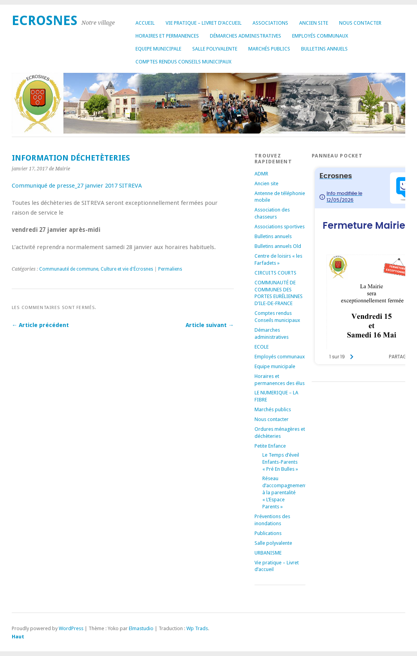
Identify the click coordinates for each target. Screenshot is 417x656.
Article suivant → (210, 325)
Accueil (145, 23)
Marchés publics (269, 49)
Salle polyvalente (214, 49)
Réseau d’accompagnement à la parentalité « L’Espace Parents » (284, 492)
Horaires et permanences (167, 36)
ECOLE (262, 347)
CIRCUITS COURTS (275, 273)
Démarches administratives (245, 36)
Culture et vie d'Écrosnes (127, 269)
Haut (18, 637)
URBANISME (268, 553)
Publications (268, 533)
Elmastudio (141, 628)
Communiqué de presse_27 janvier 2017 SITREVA (77, 185)
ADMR (261, 174)
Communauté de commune (68, 269)
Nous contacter (360, 23)
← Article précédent (40, 325)
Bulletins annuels (324, 49)
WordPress (71, 628)
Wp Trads (197, 628)
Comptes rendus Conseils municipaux (183, 62)
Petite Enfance (270, 446)
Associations (270, 23)
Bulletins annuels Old (278, 246)
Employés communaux (320, 36)
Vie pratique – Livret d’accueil (204, 23)
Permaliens (170, 269)
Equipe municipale (158, 49)
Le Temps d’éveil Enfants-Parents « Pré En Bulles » (280, 462)
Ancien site (313, 23)
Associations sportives (280, 227)
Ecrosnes (45, 20)
